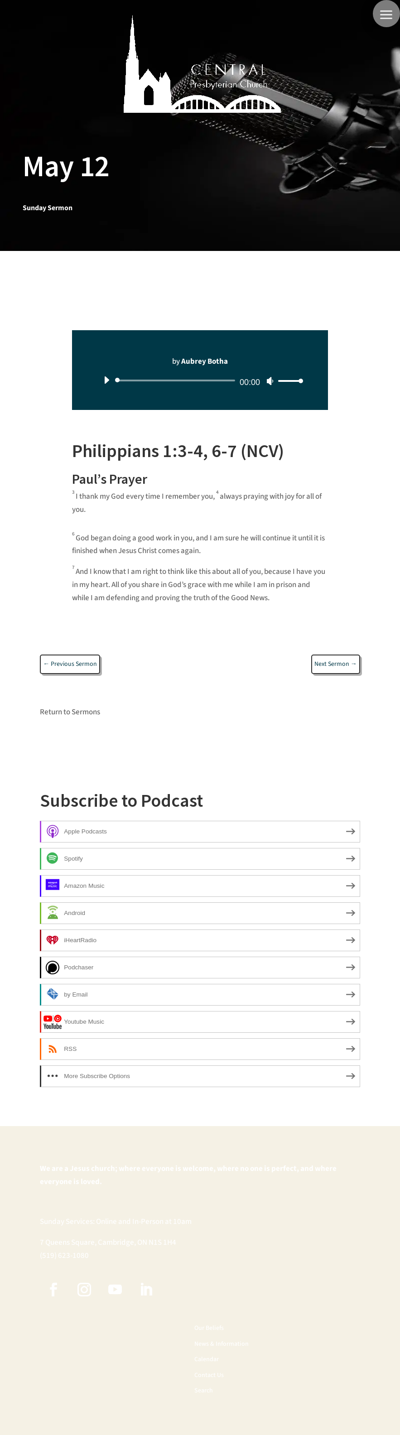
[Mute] (270, 381)
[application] (200, 380)
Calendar (206, 1359)
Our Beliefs (209, 1328)
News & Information (221, 1344)
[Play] (106, 380)
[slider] (176, 380)
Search (203, 1390)
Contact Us (209, 1375)
